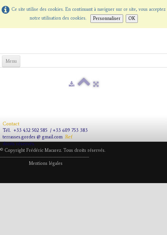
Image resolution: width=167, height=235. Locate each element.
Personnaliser (107, 18)
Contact (12, 124)
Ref (68, 137)
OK (131, 18)
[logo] (2, 40)
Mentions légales (46, 163)
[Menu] (11, 61)
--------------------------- (44, 157)
